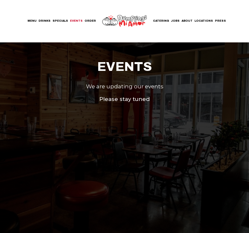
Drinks (45, 20)
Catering (161, 20)
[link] (124, 20)
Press (220, 20)
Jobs (175, 20)
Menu (32, 20)
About (187, 20)
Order (90, 20)
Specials (60, 20)
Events (76, 20)
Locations (204, 20)
